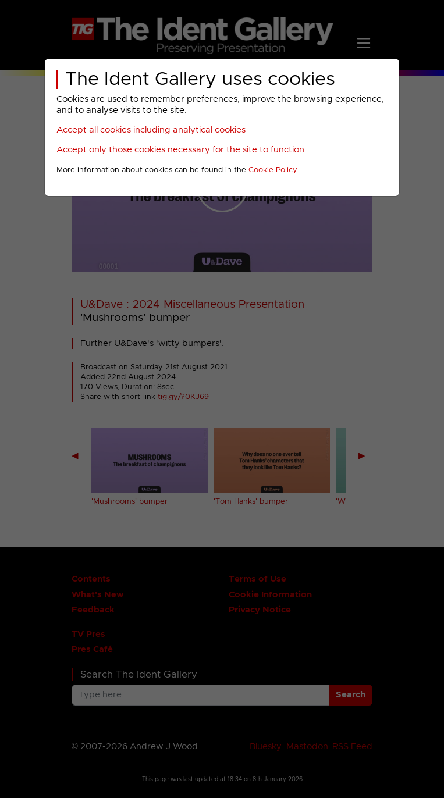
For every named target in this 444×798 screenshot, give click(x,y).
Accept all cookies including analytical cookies (151, 130)
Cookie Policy (272, 170)
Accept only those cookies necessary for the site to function (180, 149)
